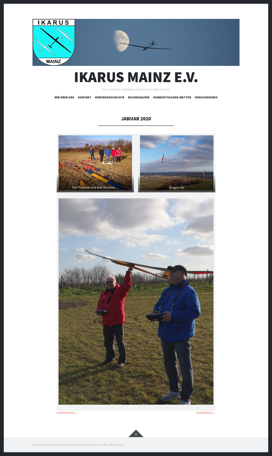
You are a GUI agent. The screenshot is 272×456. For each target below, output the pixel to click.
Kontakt (84, 97)
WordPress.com (114, 445)
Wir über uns (64, 97)
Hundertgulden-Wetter (172, 97)
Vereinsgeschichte (109, 97)
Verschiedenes (206, 97)
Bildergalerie (139, 97)
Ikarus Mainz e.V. (136, 77)
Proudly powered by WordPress (52, 445)
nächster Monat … (205, 412)
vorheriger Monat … (67, 412)
